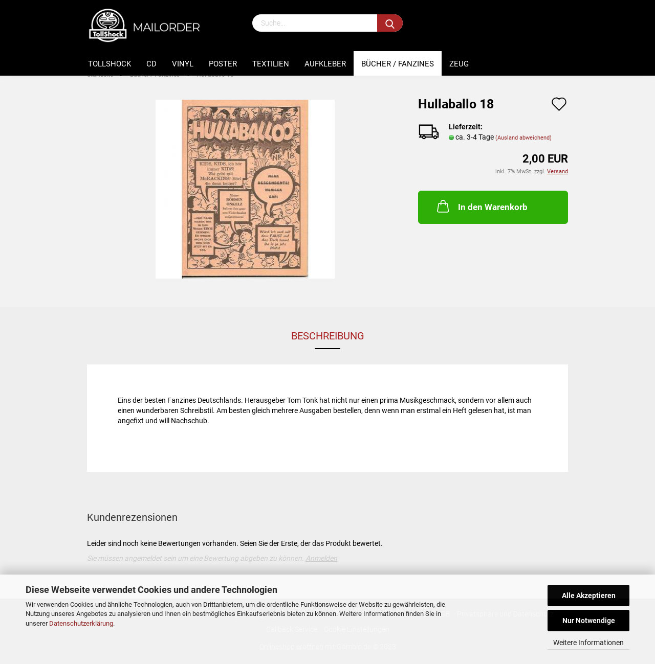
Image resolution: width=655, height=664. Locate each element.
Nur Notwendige (588, 620)
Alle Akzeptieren (589, 595)
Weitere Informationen (588, 642)
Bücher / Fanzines (397, 63)
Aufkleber (325, 63)
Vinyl (182, 63)
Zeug (459, 63)
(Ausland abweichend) (523, 137)
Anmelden (321, 558)
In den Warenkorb (481, 206)
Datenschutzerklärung (81, 623)
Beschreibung (327, 336)
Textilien (270, 63)
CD (151, 63)
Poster (223, 63)
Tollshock (109, 63)
